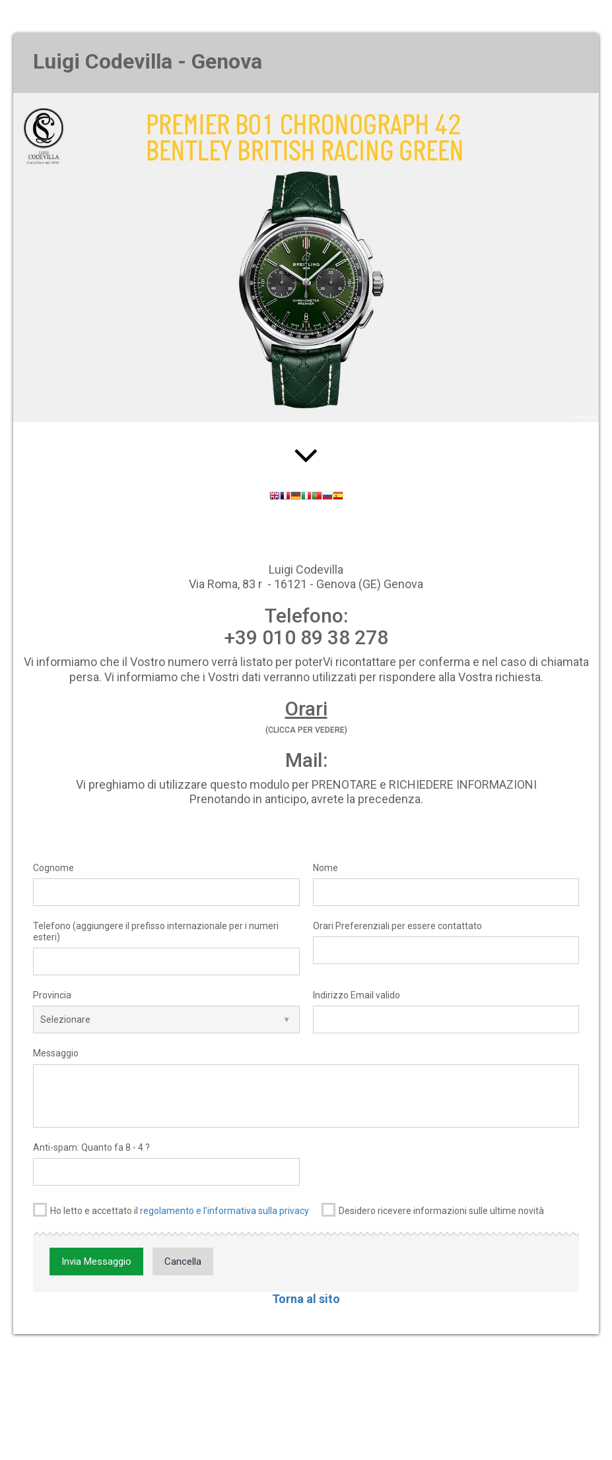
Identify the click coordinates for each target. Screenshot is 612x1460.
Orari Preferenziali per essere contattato (397, 926)
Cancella (182, 1261)
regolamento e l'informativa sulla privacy (224, 1210)
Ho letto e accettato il (171, 1210)
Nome (325, 868)
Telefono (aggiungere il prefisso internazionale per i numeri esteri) (156, 931)
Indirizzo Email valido (356, 995)
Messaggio (56, 1053)
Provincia (52, 995)
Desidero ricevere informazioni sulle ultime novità (433, 1210)
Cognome (53, 868)
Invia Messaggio (96, 1261)
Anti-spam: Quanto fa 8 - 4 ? (91, 1147)
